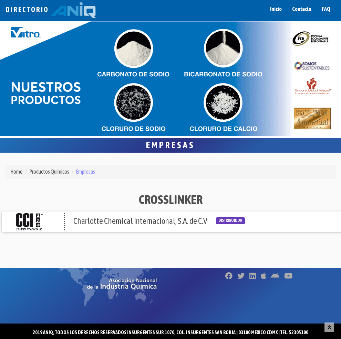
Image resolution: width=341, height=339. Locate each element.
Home (16, 171)
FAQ (326, 9)
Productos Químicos (49, 171)
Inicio (276, 9)
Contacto (301, 9)
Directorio (51, 9)
